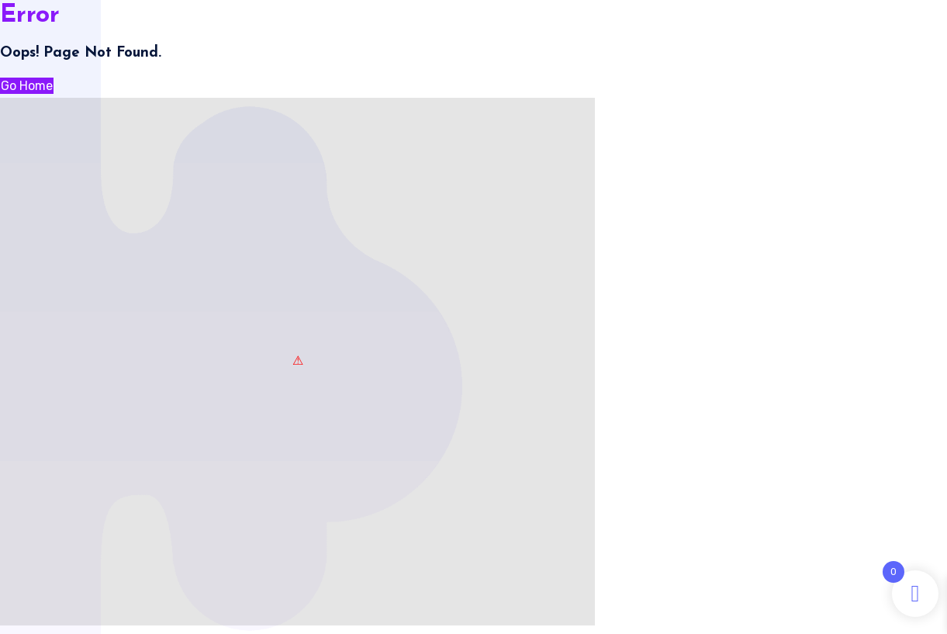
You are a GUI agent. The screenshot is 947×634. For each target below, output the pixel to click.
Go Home (27, 85)
